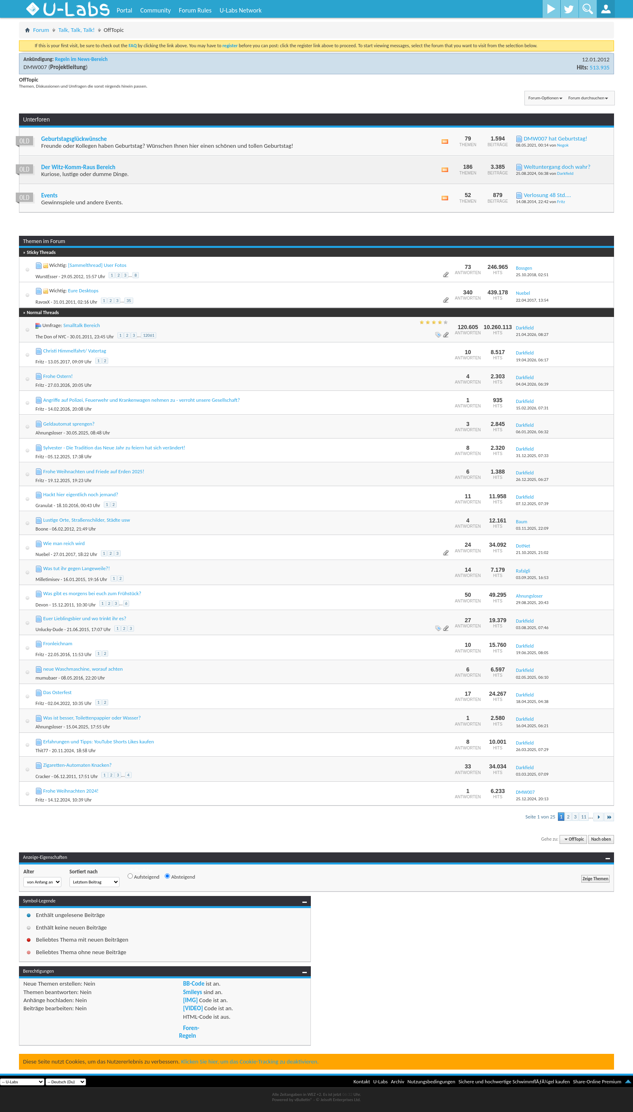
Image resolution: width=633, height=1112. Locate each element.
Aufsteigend (143, 876)
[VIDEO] (193, 1008)
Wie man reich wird (64, 543)
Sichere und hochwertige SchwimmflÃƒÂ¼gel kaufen (514, 1081)
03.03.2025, (532, 774)
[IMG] (190, 1000)
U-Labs (380, 1081)
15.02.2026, (532, 408)
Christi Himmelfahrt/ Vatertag (74, 351)
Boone (42, 529)
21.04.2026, (532, 334)
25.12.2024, (532, 798)
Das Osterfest (57, 692)
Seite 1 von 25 (540, 817)
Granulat (44, 505)
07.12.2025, (532, 503)
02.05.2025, (532, 677)
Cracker (43, 776)
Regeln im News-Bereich (81, 59)
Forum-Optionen (543, 98)
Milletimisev (47, 579)
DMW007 (35, 67)
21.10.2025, (532, 552)
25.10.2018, (532, 274)
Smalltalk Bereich (81, 325)
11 (583, 817)
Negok (562, 145)
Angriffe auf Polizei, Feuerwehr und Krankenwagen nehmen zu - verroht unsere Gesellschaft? (141, 400)
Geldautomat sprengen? (68, 424)
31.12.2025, (532, 455)
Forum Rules (195, 10)
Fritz (561, 201)
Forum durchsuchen (586, 98)
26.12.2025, (532, 479)
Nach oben (601, 839)
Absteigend (180, 876)
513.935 (600, 67)
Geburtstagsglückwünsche (74, 139)
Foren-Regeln (189, 1031)
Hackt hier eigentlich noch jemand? (80, 494)
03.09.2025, (532, 577)
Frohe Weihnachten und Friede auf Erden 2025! (93, 471)
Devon (42, 605)
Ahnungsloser (49, 433)
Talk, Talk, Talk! (77, 30)
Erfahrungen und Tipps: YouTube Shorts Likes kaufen (98, 742)
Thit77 (42, 750)
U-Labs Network (241, 10)
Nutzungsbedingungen (431, 1081)
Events (49, 195)
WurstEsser (47, 276)
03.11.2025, (532, 528)
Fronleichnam (57, 643)
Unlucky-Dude (49, 629)
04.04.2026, (532, 384)
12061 (148, 335)
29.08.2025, (532, 602)
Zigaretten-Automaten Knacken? (77, 765)
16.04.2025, (532, 725)
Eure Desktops (83, 290)
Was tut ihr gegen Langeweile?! (76, 568)
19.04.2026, (532, 360)
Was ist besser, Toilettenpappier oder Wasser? (92, 718)
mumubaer (46, 678)
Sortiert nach (83, 872)
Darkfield (565, 173)
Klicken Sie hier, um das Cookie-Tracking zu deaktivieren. (250, 1061)
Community (155, 10)
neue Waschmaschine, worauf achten (83, 669)
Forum (41, 30)
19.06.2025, (532, 652)
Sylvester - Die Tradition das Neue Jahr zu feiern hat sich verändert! (114, 448)
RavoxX (43, 302)
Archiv (397, 1081)
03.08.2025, (532, 627)
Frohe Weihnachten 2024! (71, 791)
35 (128, 300)
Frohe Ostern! (58, 376)
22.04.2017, (532, 300)
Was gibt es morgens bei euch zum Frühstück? (92, 593)
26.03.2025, (532, 749)
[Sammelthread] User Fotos (97, 265)
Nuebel (43, 554)
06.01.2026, (532, 431)
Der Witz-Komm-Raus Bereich (78, 167)
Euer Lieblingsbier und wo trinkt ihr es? (84, 618)
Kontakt (362, 1081)
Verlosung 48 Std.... (547, 195)
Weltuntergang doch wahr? (557, 166)
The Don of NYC (51, 337)
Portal (124, 10)
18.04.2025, (532, 701)
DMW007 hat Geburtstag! (555, 138)
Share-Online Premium (597, 1081)
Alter (28, 872)
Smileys (192, 992)
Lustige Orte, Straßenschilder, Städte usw (86, 520)
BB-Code (193, 983)
